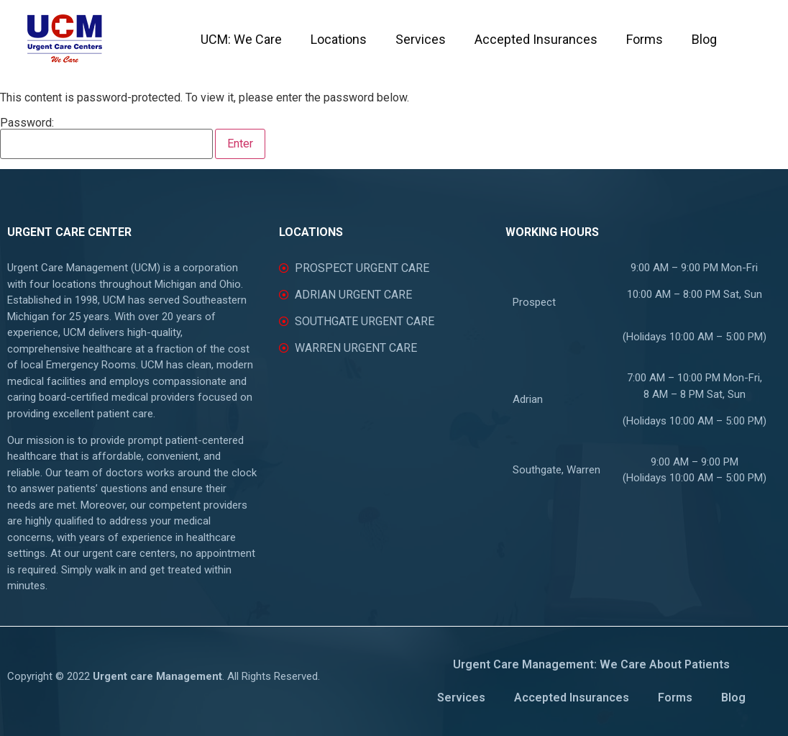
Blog (704, 39)
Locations (339, 39)
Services (420, 39)
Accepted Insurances (536, 39)
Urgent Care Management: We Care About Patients (591, 664)
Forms (644, 39)
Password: (106, 138)
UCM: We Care (241, 39)
